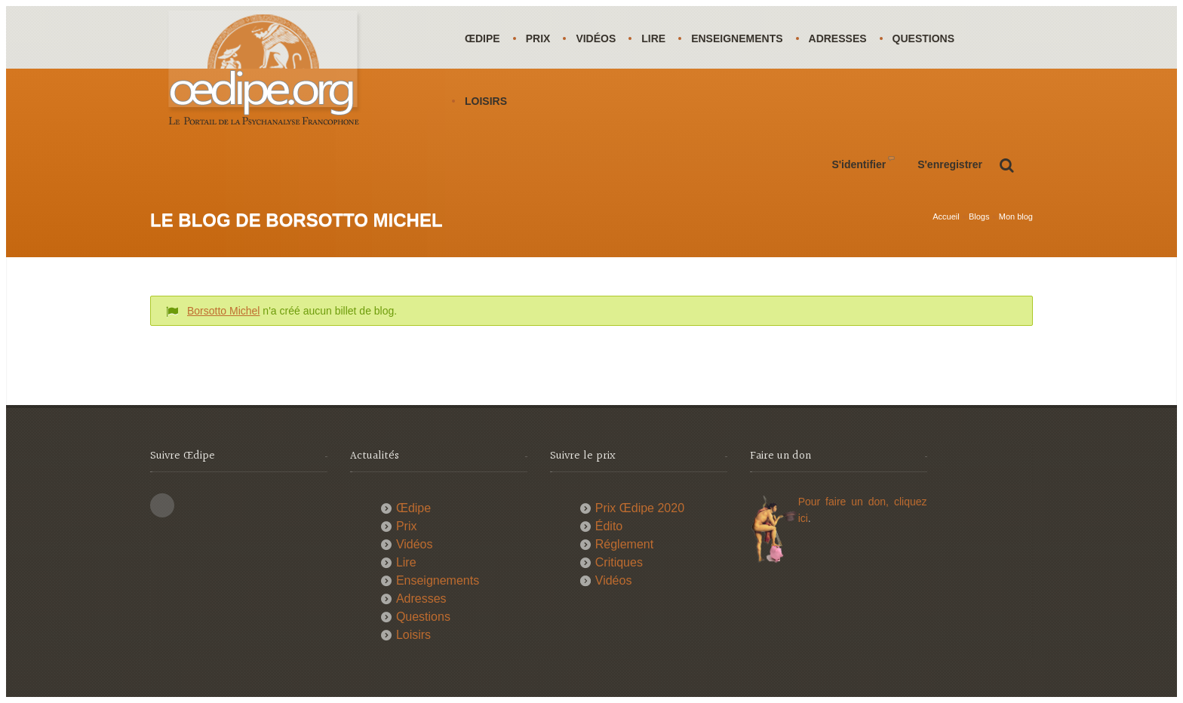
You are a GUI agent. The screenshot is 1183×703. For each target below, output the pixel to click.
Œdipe (482, 38)
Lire (653, 38)
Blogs (979, 216)
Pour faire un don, (846, 502)
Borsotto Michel (223, 311)
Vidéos (596, 38)
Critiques (619, 562)
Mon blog (1016, 216)
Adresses (838, 38)
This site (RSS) (162, 505)
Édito (608, 526)
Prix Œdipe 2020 (639, 508)
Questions (923, 38)
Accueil (946, 216)
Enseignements (736, 38)
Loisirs (486, 101)
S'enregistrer (949, 164)
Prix (538, 38)
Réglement (624, 544)
